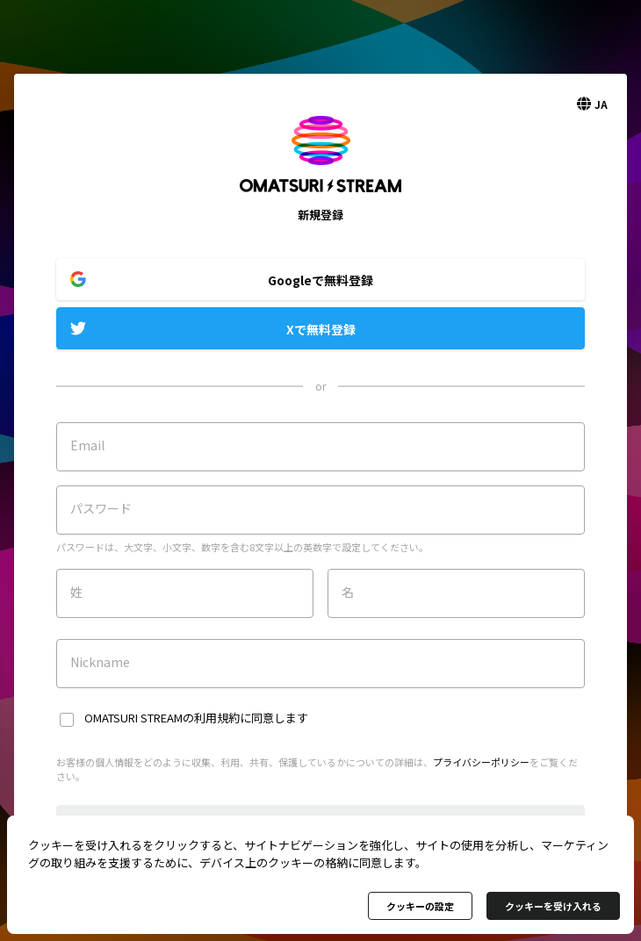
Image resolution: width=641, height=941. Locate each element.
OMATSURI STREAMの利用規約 (162, 717)
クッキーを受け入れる (553, 906)
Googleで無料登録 (320, 280)
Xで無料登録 (321, 329)
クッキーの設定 (420, 906)
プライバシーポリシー (481, 762)
